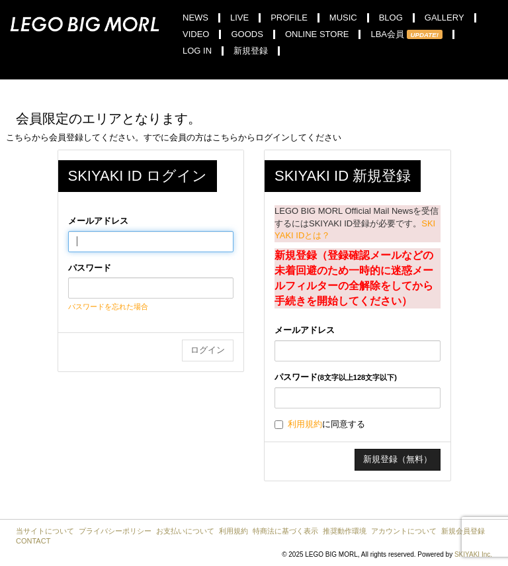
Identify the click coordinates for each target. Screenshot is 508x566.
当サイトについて (45, 531)
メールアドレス (98, 221)
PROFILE (289, 18)
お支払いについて (185, 531)
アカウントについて (404, 531)
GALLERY (444, 18)
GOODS (247, 34)
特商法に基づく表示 (285, 531)
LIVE (239, 18)
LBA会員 (406, 34)
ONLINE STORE (317, 34)
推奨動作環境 (344, 531)
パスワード (89, 268)
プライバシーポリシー (115, 531)
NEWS (195, 18)
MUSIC (343, 18)
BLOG (391, 18)
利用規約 (305, 424)
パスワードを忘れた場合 (108, 306)
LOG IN (197, 51)
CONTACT (33, 541)
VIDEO (196, 34)
